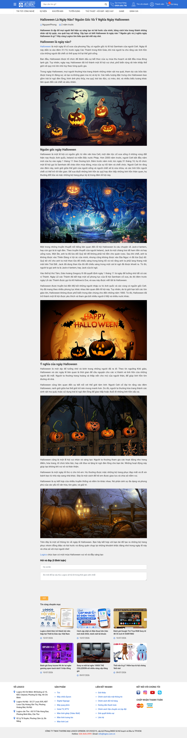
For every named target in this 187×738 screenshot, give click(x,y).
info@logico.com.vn (106, 734)
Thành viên (157, 4)
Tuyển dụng (74, 11)
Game (121, 11)
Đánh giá (134, 11)
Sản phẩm (60, 687)
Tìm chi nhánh (140, 4)
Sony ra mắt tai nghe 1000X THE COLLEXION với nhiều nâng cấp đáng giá (92, 668)
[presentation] (60, 588)
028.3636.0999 (85, 734)
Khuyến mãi (57, 11)
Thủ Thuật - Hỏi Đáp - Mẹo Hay (100, 11)
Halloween (45, 46)
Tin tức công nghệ (25, 11)
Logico (43, 554)
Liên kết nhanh (104, 687)
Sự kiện (43, 11)
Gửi (44, 598)
